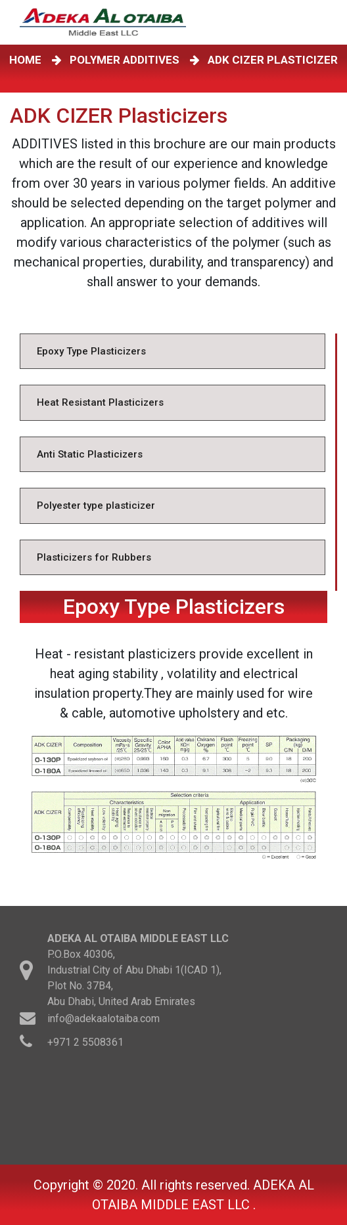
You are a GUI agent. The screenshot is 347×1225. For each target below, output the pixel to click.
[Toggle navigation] (326, 22)
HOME (28, 59)
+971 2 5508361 (85, 1044)
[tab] (172, 351)
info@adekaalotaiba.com (103, 1020)
